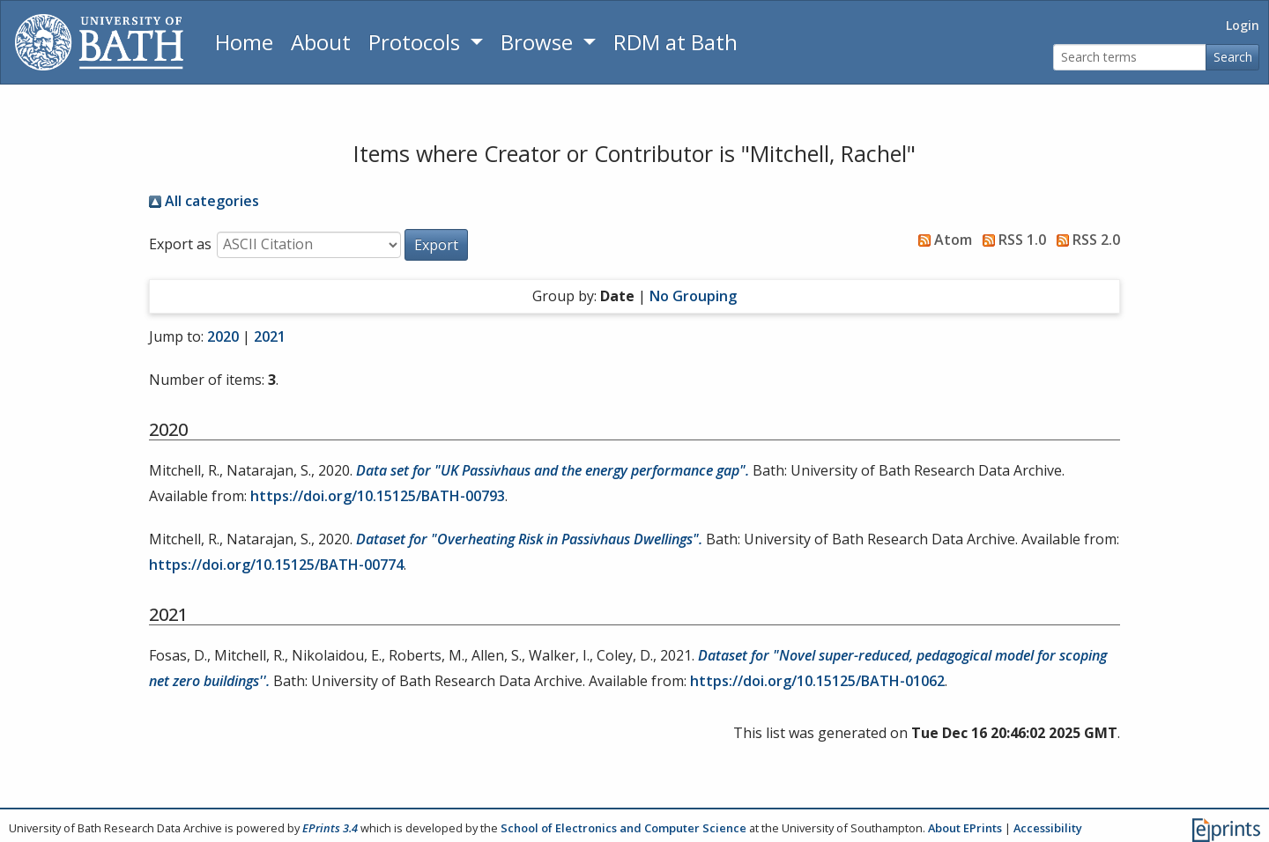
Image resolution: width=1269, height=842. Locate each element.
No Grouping (693, 296)
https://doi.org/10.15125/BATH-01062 (817, 681)
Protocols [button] (416, 41)
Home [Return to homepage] (244, 41)
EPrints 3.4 (330, 828)
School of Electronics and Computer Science (623, 828)
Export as (180, 244)
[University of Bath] (99, 42)
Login (1242, 25)
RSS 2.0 (1085, 239)
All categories (204, 200)
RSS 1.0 (1011, 239)
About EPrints (965, 828)
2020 (223, 336)
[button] (436, 245)
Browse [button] (539, 41)
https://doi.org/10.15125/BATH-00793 (377, 496)
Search (1232, 56)
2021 (270, 336)
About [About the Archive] (321, 41)
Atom (941, 239)
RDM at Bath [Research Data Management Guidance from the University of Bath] (675, 41)
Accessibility (1047, 828)
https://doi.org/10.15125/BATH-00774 (276, 564)
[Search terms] (1129, 57)
